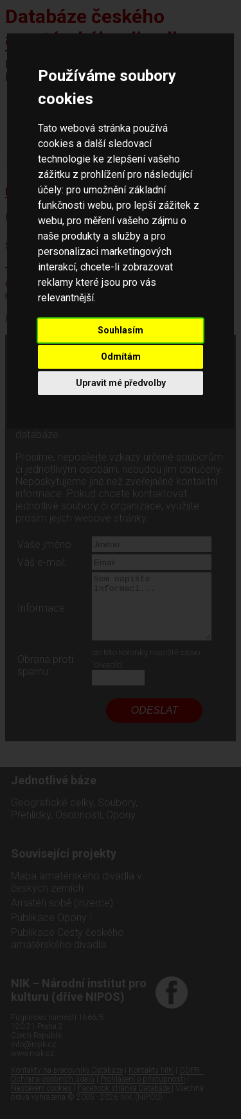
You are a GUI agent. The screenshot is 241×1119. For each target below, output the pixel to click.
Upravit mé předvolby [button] (121, 383)
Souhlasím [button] (120, 330)
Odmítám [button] (121, 356)
